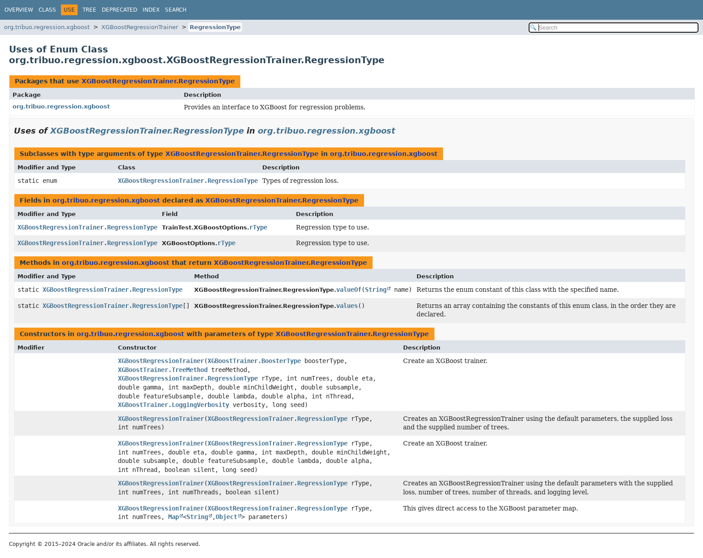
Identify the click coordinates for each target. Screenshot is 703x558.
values (347, 305)
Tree (89, 10)
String (375, 289)
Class (47, 10)
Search (176, 10)
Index (151, 10)
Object (226, 516)
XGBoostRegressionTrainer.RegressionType (158, 81)
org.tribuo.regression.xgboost (47, 27)
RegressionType (215, 27)
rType (258, 227)
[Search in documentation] (614, 27)
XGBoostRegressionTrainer (139, 27)
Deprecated (119, 10)
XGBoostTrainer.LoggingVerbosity (173, 404)
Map (173, 516)
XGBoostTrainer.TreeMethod (163, 369)
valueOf (348, 289)
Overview (18, 10)
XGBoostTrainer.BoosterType (254, 360)
